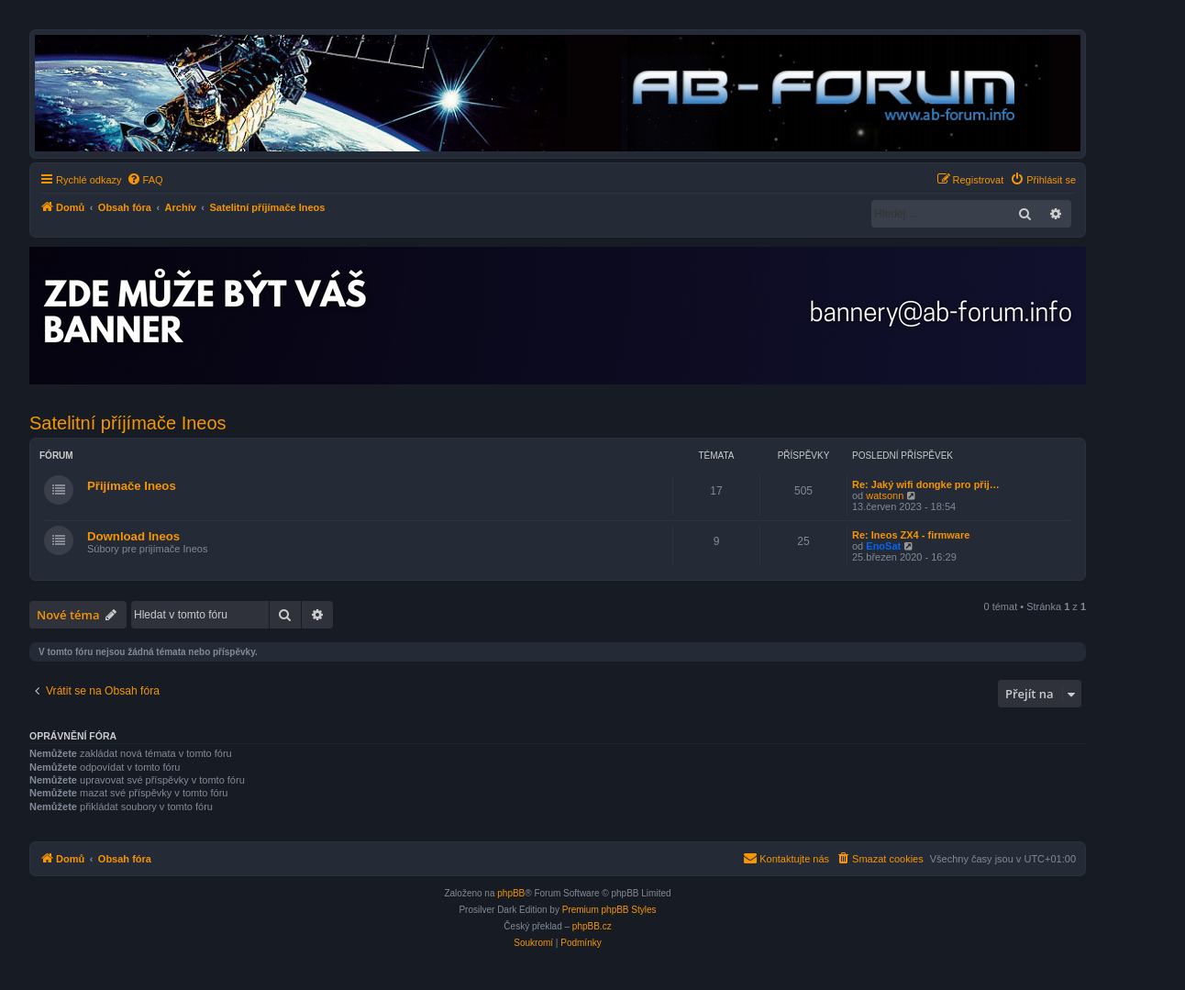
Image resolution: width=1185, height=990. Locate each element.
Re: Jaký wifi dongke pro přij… (926, 484)
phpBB (511, 893)
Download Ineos (133, 536)
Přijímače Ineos (131, 486)
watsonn (884, 495)
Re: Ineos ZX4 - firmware (910, 534)
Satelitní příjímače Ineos (128, 423)
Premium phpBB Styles (609, 910)
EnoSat (883, 545)
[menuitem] (145, 180)
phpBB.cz (592, 926)
